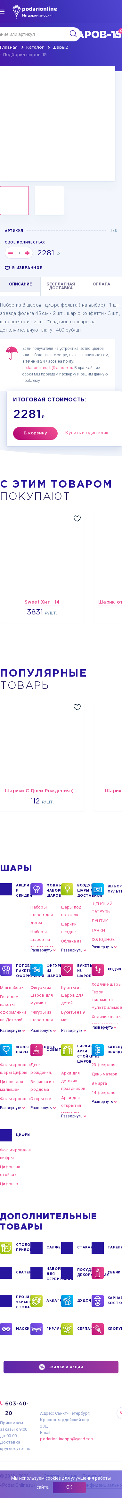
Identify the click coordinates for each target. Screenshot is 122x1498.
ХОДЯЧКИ (115, 970)
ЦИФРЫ (23, 1135)
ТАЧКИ (98, 930)
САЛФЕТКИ (53, 1248)
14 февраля (104, 1092)
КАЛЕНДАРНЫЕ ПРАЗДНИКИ (115, 1050)
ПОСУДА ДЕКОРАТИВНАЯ (84, 1273)
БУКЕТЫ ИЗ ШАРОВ (84, 971)
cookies (53, 1478)
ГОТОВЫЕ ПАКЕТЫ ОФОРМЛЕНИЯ (23, 971)
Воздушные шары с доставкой (84, 890)
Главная (9, 47)
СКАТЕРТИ (23, 1273)
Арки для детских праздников (73, 1081)
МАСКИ (23, 1329)
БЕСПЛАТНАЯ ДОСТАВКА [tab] (60, 286)
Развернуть (41, 950)
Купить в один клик (86, 433)
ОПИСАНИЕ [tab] (20, 284)
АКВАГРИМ (53, 1301)
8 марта (99, 1083)
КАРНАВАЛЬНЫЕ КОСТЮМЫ (115, 1301)
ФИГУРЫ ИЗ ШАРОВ (53, 971)
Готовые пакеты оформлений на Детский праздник (13, 1012)
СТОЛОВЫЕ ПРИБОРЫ (23, 1248)
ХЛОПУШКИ (115, 1329)
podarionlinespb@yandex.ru (47, 368)
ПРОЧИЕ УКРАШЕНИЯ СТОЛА (23, 1302)
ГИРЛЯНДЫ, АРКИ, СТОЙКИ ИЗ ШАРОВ (84, 1053)
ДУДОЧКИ (84, 1301)
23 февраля (104, 1064)
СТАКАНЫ (84, 1248)
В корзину (35, 433)
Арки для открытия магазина (71, 1105)
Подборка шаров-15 (25, 55)
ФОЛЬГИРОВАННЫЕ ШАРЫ (23, 1050)
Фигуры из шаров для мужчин (41, 995)
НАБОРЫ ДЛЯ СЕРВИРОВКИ (53, 1274)
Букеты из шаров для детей (72, 995)
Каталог (35, 47)
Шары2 (60, 47)
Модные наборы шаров (53, 890)
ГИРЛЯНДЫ (53, 1329)
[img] (2, 11)
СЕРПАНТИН (84, 1329)
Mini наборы (12, 987)
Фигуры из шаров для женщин (41, 1020)
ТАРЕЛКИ (115, 1248)
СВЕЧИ (114, 1273)
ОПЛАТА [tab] (101, 284)
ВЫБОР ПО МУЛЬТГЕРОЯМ (115, 889)
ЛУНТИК (100, 920)
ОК (69, 1487)
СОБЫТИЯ (53, 1050)
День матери (105, 1074)
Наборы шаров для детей (41, 915)
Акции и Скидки (23, 890)
